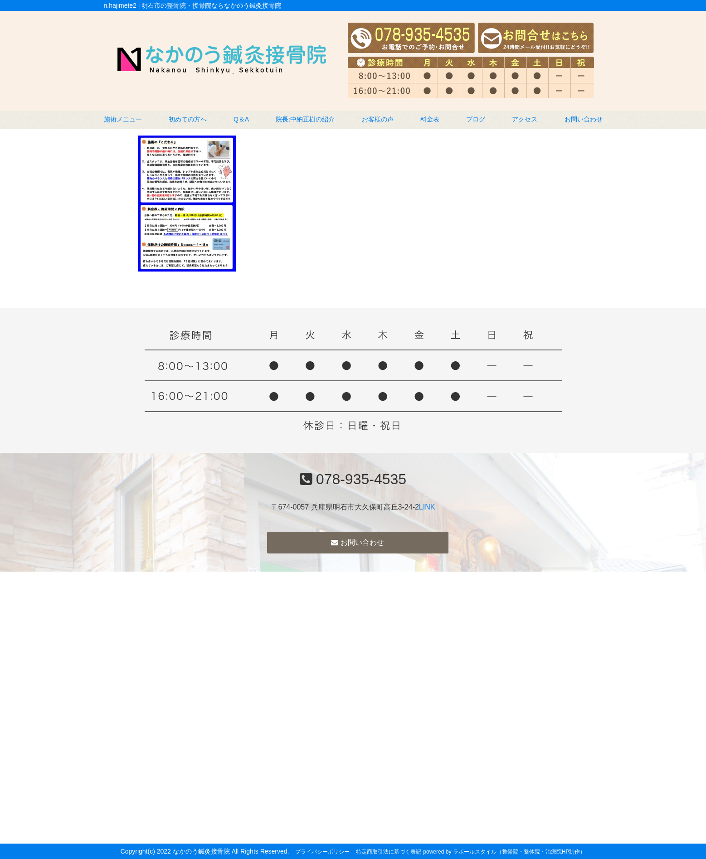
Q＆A (241, 119)
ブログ (475, 119)
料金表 (429, 119)
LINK (427, 507)
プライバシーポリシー (322, 852)
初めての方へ (188, 119)
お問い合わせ (584, 119)
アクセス (524, 119)
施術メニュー (123, 119)
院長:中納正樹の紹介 (305, 119)
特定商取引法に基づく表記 (388, 852)
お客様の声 (378, 119)
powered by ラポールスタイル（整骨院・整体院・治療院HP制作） (504, 852)
